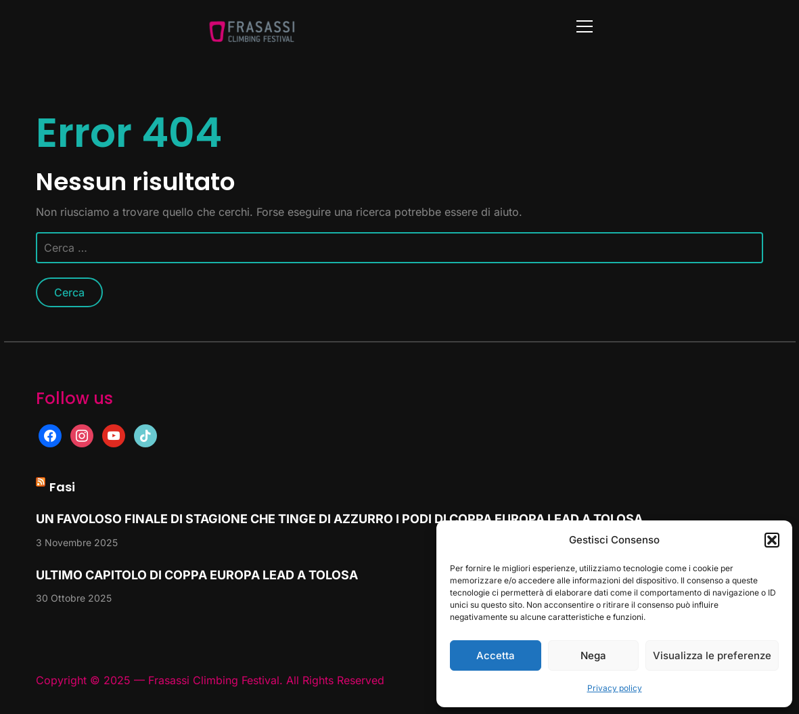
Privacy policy (614, 688)
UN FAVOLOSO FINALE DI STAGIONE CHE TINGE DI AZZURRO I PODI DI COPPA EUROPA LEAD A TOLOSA (339, 519)
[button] (772, 540)
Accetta (495, 655)
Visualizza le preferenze (712, 655)
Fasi (62, 486)
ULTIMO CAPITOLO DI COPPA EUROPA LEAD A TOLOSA (197, 575)
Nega (593, 655)
